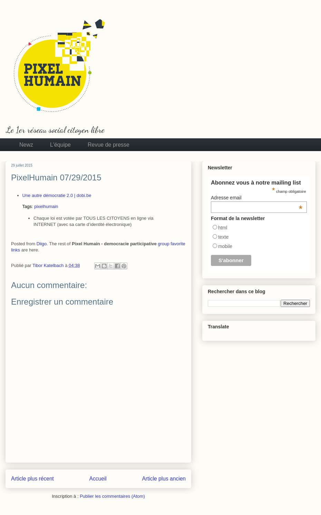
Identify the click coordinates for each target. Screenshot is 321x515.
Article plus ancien (164, 479)
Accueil (98, 479)
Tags (27, 206)
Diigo (42, 243)
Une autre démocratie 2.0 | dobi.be (56, 195)
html (222, 227)
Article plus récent (32, 479)
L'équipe (60, 145)
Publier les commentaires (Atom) (112, 496)
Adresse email (257, 197)
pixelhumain (46, 206)
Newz (26, 145)
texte (223, 237)
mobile (225, 246)
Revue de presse (108, 145)
